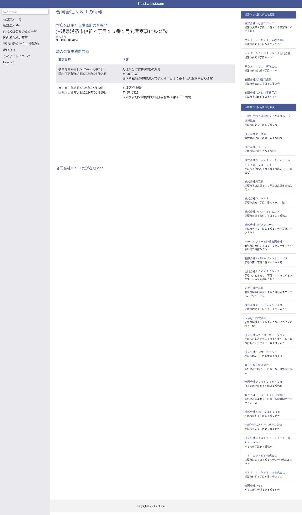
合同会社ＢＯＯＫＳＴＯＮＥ (262, 271)
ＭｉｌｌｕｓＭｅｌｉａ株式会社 (265, 40)
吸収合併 (9, 50)
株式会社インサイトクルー (261, 351)
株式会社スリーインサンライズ (263, 305)
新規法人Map (12, 25)
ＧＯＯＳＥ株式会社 (257, 364)
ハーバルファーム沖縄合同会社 (263, 241)
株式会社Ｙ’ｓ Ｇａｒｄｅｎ (262, 411)
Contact (8, 62)
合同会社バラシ (254, 485)
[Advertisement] (25, 88)
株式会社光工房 (254, 181)
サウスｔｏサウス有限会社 (261, 66)
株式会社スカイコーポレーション (265, 334)
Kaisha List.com (151, 4)
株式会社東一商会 (255, 133)
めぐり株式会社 (254, 288)
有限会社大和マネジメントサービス (266, 258)
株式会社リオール (255, 147)
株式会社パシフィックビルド (262, 211)
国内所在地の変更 (15, 37)
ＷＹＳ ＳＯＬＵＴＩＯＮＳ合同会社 (267, 53)
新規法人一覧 (12, 19)
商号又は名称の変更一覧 (20, 31)
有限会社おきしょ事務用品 (261, 92)
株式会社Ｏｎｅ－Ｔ (257, 198)
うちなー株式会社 (255, 318)
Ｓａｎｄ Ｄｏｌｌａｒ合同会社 (265, 394)
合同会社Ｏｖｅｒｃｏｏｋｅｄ (263, 381)
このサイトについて (17, 56)
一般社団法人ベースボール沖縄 (263, 424)
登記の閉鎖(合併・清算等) (21, 43)
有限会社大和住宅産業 (258, 79)
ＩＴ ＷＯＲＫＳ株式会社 (261, 455)
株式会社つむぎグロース (259, 23)
